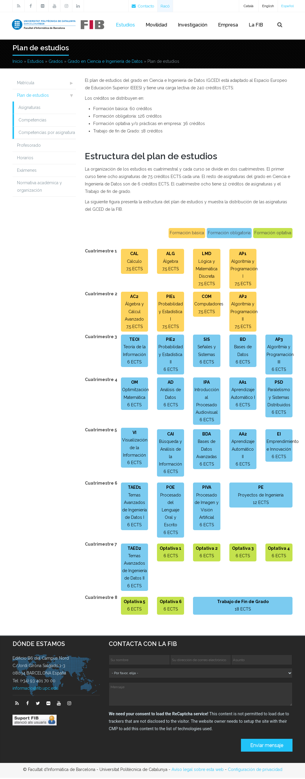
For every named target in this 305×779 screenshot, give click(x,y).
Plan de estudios (33, 96)
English (268, 6)
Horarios (25, 159)
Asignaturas (29, 108)
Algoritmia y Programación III (280, 355)
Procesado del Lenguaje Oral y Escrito (170, 511)
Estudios (125, 25)
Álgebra (170, 262)
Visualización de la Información (134, 448)
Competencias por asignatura (46, 133)
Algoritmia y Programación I (244, 270)
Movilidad (156, 25)
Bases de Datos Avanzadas (206, 450)
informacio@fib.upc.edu (35, 689)
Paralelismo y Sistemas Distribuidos (278, 398)
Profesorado (29, 146)
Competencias (32, 121)
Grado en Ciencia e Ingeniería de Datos (105, 62)
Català (248, 6)
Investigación (192, 25)
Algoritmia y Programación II (244, 312)
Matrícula (25, 84)
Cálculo (134, 262)
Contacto (144, 6)
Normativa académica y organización (39, 188)
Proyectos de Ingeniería (261, 496)
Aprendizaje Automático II (242, 450)
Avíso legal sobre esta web (198, 770)
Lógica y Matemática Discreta (206, 270)
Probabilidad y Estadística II (170, 355)
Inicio (18, 62)
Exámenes (27, 171)
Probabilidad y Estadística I (170, 312)
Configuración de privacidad (255, 770)
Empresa (228, 25)
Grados (56, 62)
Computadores (208, 305)
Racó (167, 6)
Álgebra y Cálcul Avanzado (134, 312)
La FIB (256, 25)
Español (287, 6)
